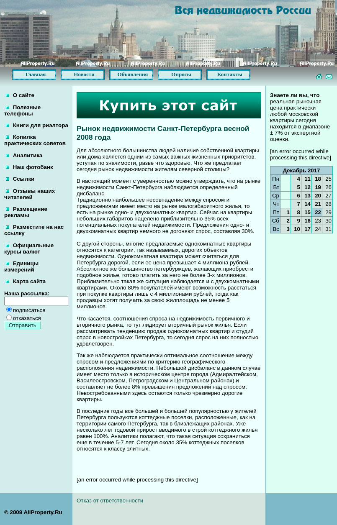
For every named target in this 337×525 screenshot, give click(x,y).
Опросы (181, 74)
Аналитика (24, 155)
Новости (84, 74)
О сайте (20, 95)
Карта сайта (26, 281)
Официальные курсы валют (29, 248)
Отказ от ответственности (110, 500)
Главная (36, 74)
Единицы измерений (21, 266)
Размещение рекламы (25, 212)
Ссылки (20, 179)
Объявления (133, 74)
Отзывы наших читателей (29, 194)
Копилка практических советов (35, 140)
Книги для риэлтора (37, 125)
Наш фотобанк (29, 167)
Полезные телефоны (22, 110)
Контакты (229, 74)
